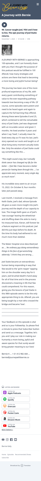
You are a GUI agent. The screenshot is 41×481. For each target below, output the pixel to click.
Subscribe (5, 458)
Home (4, 454)
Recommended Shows (23, 454)
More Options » (7, 430)
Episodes (10, 454)
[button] (4, 24)
